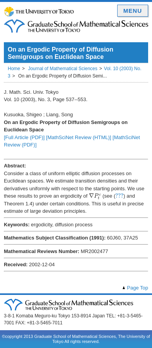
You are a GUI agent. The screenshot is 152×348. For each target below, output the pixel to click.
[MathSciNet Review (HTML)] (78, 137)
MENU (132, 10)
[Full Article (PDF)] (24, 137)
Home (14, 68)
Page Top (137, 288)
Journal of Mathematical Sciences (62, 68)
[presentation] (95, 196)
